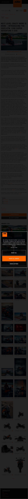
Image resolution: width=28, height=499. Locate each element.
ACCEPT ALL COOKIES (14, 258)
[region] (14, 249)
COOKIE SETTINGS (14, 263)
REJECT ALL (14, 252)
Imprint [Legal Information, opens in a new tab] (16, 247)
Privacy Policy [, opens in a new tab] (13, 247)
